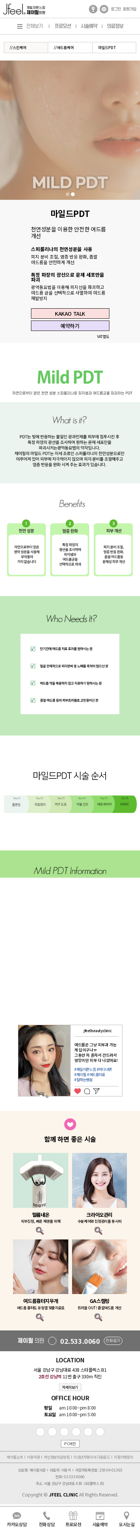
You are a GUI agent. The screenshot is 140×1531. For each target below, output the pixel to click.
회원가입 (129, 9)
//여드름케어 (64, 47)
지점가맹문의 (123, 1457)
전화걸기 (113, 1341)
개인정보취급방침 (56, 1457)
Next (127, 1063)
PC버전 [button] (69, 1443)
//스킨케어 (18, 47)
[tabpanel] (70, 130)
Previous (13, 1063)
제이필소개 (15, 1457)
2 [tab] (73, 194)
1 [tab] (67, 194)
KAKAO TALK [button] (70, 313)
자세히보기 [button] (70, 1387)
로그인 (116, 9)
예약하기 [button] (69, 325)
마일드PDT (107, 47)
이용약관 (33, 1457)
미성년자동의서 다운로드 (92, 1457)
